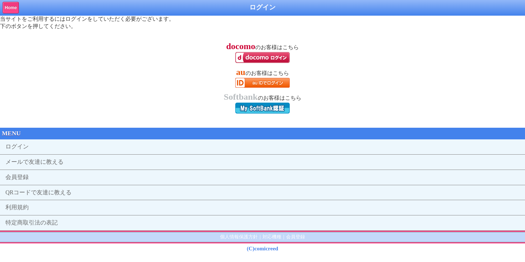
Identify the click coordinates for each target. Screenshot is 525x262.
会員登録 (17, 177)
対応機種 (271, 236)
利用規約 (17, 207)
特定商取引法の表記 (31, 222)
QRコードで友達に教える (38, 192)
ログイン (17, 146)
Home (11, 7)
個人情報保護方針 (239, 236)
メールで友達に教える (34, 162)
